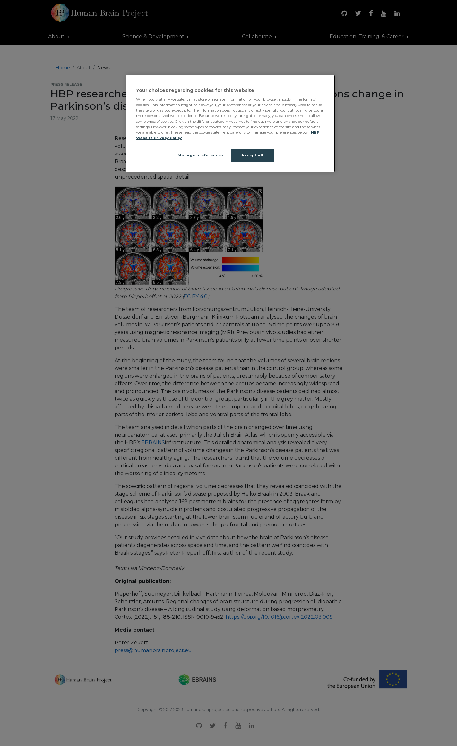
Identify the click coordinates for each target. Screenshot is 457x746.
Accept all (252, 155)
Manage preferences (200, 155)
